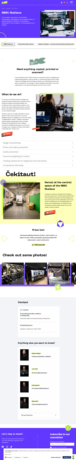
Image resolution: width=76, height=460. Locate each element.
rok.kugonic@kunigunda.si (41, 388)
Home (3, 8)
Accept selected (56, 457)
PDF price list (39, 245)
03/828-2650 (25, 315)
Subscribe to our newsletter (57, 441)
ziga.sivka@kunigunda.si (40, 404)
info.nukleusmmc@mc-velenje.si (31, 313)
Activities (8, 8)
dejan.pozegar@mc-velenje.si (42, 356)
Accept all (67, 457)
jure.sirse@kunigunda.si (40, 373)
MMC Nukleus (14, 8)
